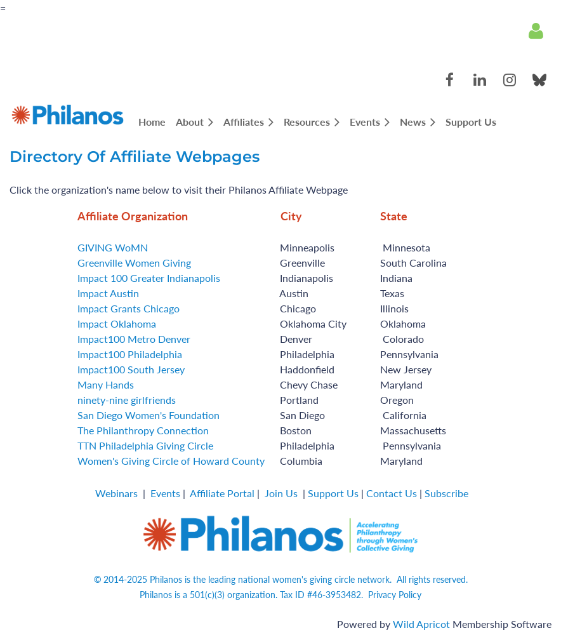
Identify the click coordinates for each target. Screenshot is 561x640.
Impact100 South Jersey (131, 369)
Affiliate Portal (222, 493)
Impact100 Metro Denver (133, 339)
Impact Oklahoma (116, 323)
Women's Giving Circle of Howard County (171, 461)
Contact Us (391, 493)
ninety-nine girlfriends (126, 400)
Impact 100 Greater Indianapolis (148, 278)
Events (165, 493)
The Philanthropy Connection (143, 430)
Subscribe (446, 493)
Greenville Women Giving (134, 263)
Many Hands (105, 384)
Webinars (116, 493)
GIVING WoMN (112, 247)
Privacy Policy (394, 594)
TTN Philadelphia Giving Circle (145, 445)
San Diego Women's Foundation (148, 415)
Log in (535, 31)
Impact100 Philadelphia (129, 354)
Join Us (281, 493)
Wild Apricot (421, 624)
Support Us (333, 493)
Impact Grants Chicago (128, 308)
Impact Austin (108, 293)
